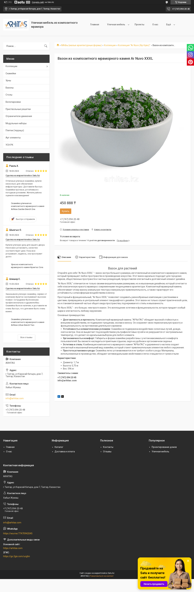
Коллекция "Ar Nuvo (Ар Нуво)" (134, 45)
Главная (94, 24)
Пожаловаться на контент (101, 576)
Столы (9, 94)
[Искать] (46, 46)
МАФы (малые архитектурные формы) (81, 45)
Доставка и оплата (65, 451)
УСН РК (9, 145)
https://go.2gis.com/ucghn (16, 556)
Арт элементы (13, 137)
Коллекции (110, 45)
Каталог (59, 447)
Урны (8, 80)
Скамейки (11, 73)
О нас (155, 24)
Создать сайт (38, 2)
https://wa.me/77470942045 (17, 533)
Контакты (108, 447)
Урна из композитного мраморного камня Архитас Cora (27, 265)
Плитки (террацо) (15, 130)
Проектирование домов (164, 447)
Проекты (139, 24)
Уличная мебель (116, 24)
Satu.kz (111, 573)
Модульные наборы (16, 123)
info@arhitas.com (15, 398)
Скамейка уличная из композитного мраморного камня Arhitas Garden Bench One (27, 206)
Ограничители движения (19, 116)
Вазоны (10, 87)
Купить (65, 211)
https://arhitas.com (13, 548)
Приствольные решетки (18, 109)
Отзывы (107, 451)
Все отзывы (26, 337)
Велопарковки (13, 102)
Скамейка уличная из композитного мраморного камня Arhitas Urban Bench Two (27, 322)
